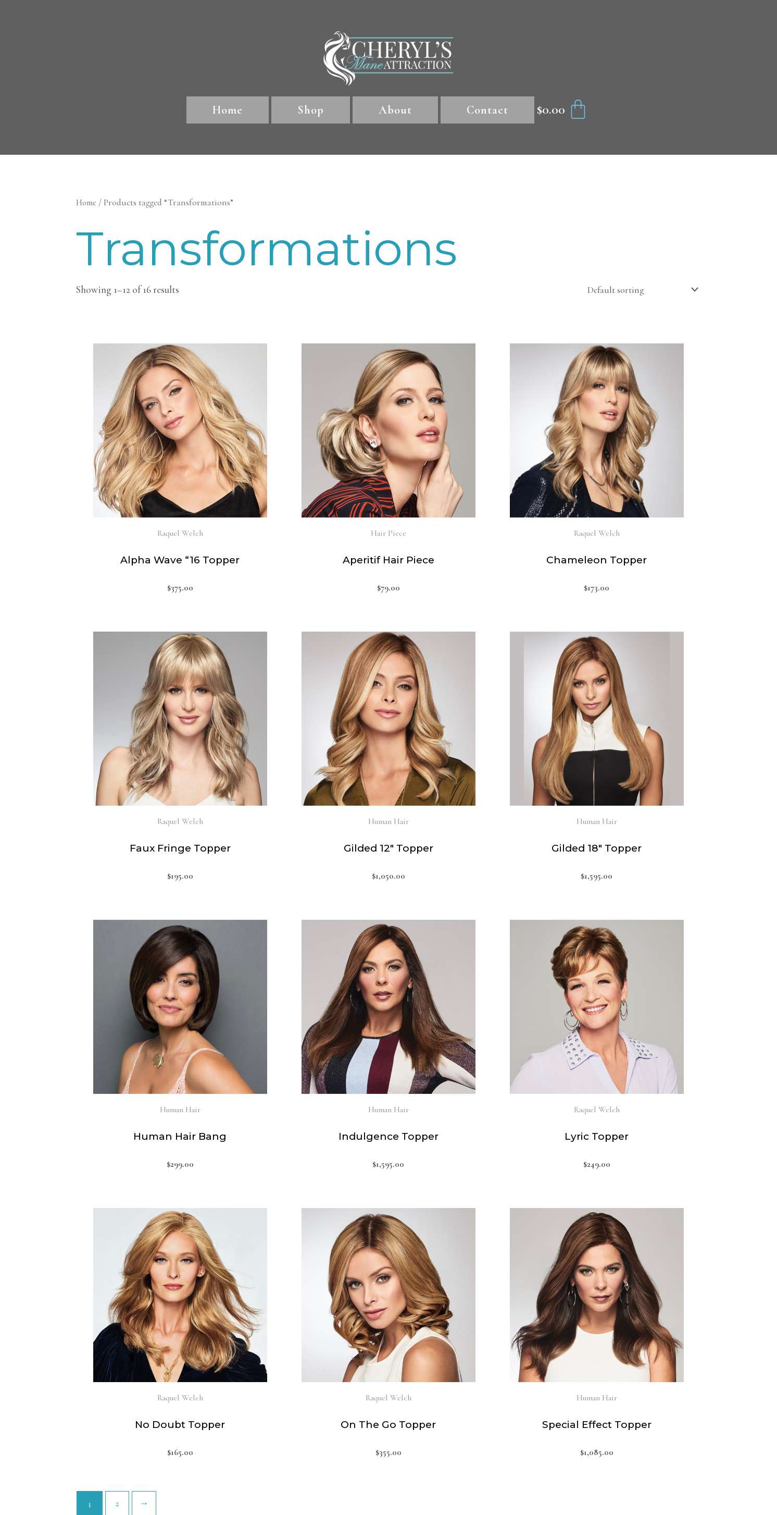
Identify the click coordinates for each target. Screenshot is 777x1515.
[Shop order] (636, 290)
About (395, 110)
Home (227, 110)
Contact (487, 110)
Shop (310, 110)
